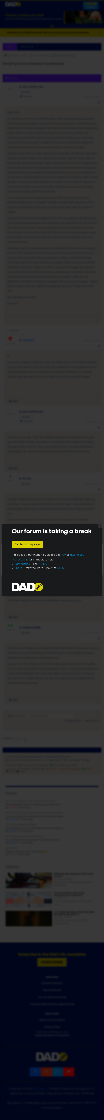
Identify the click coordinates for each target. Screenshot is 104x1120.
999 (63, 554)
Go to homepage (27, 544)
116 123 (42, 564)
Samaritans (22, 564)
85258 (61, 568)
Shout (18, 568)
